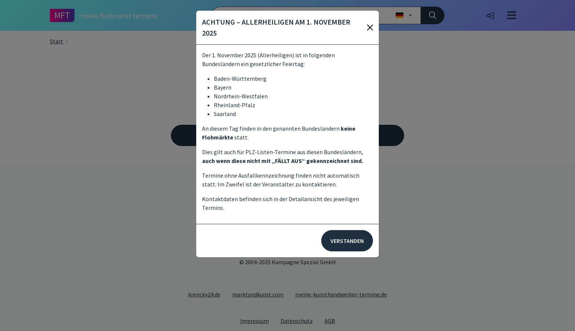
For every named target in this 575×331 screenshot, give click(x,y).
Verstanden (347, 240)
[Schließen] (370, 27)
